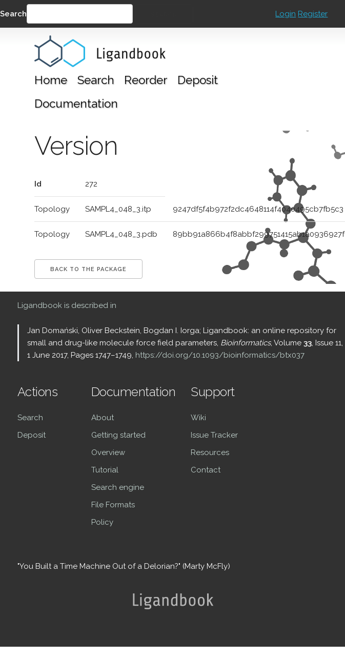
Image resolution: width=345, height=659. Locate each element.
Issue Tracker (214, 435)
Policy (102, 522)
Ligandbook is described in (66, 305)
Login (285, 13)
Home (50, 80)
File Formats (113, 504)
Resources (210, 452)
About (102, 417)
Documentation (76, 103)
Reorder (145, 80)
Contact (205, 470)
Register (313, 13)
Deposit (197, 80)
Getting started (118, 435)
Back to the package (88, 269)
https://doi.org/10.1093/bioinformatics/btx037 (220, 355)
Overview (108, 452)
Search (13, 13)
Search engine (117, 487)
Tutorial (104, 470)
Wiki (198, 417)
